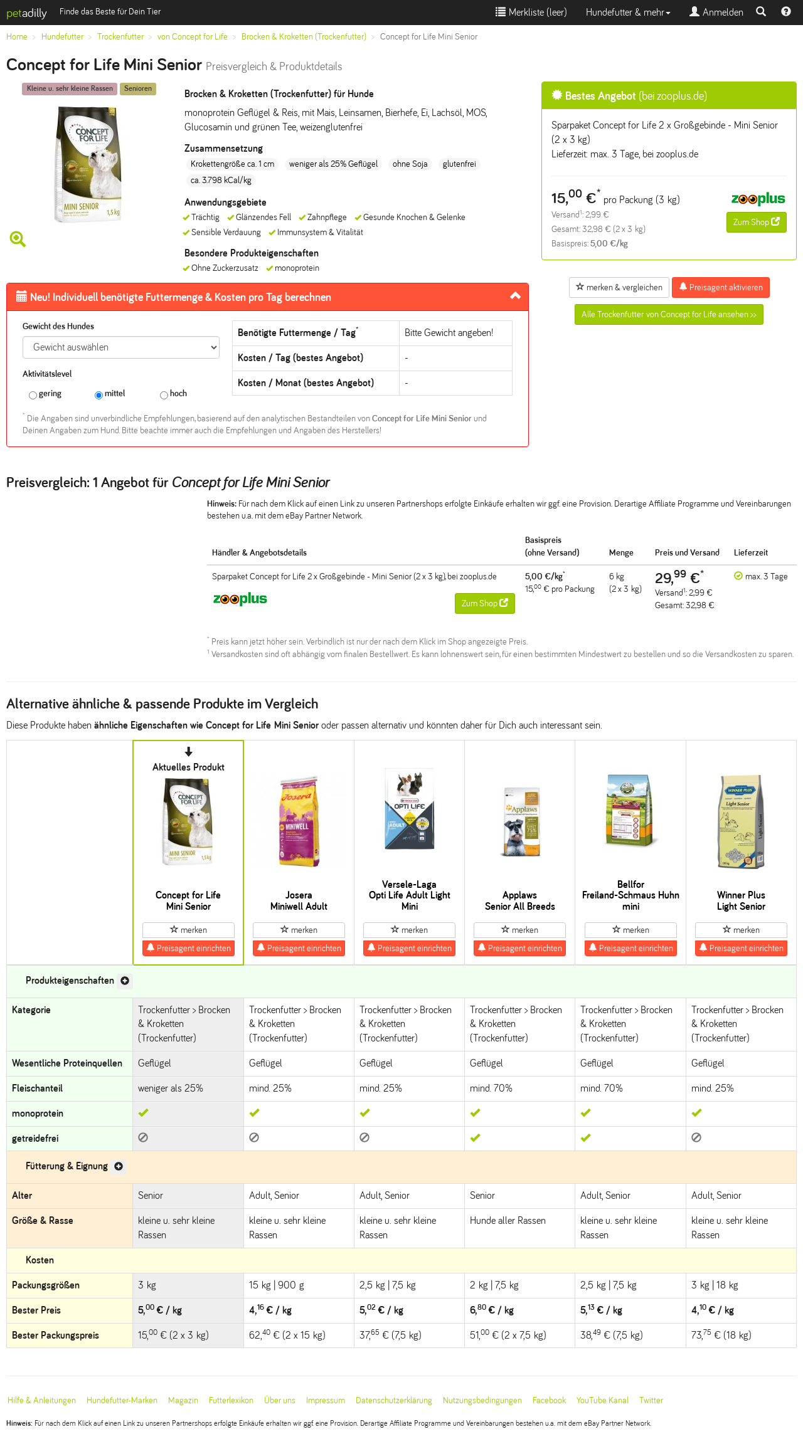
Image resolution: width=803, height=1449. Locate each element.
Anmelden (716, 12)
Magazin (183, 1400)
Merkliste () (531, 12)
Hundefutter (62, 36)
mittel (110, 394)
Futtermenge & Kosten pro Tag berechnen (173, 297)
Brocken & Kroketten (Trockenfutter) (304, 36)
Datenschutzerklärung (394, 1400)
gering (45, 394)
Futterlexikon (231, 1400)
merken (188, 930)
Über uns (279, 1400)
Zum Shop (756, 222)
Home (17, 36)
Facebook (549, 1400)
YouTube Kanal (603, 1400)
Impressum (325, 1400)
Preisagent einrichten (188, 948)
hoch (173, 394)
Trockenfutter (120, 36)
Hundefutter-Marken (122, 1400)
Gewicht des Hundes (58, 326)
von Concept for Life (192, 36)
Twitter (651, 1400)
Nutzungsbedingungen (482, 1400)
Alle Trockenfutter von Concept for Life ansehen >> (669, 314)
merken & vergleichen (619, 287)
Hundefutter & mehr (628, 12)
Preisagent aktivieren (721, 287)
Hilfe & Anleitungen (42, 1400)
